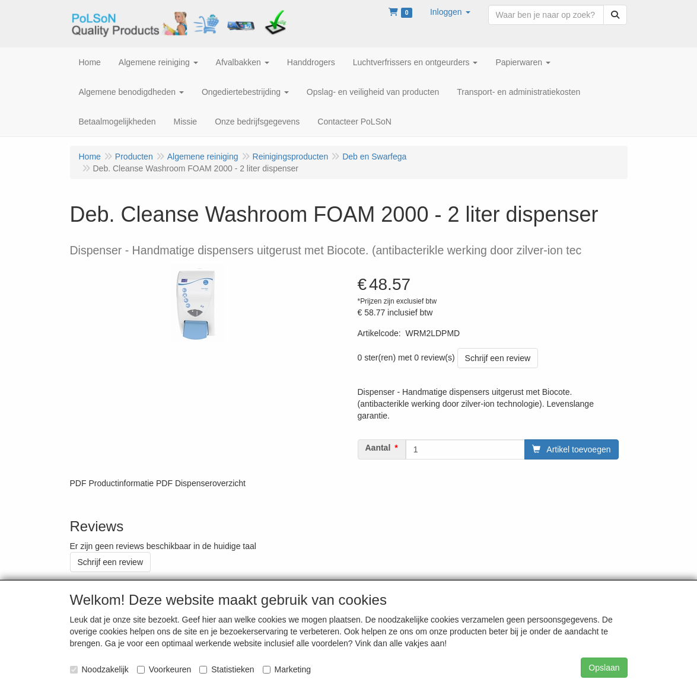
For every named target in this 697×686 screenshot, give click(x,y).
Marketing (287, 669)
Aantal (378, 447)
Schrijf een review (498, 358)
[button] (450, 12)
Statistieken (226, 669)
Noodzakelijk (99, 669)
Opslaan (603, 667)
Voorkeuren (164, 669)
